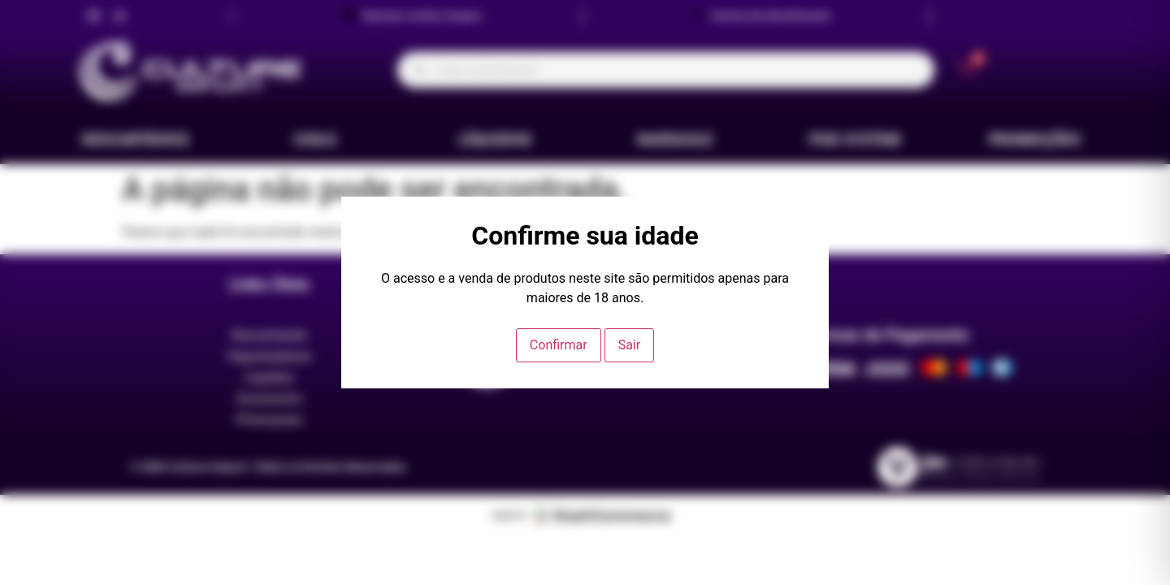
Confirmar (558, 345)
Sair (629, 345)
